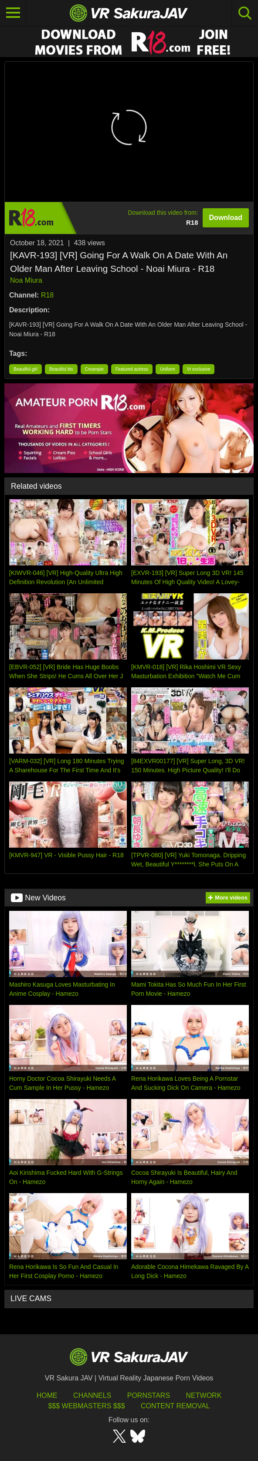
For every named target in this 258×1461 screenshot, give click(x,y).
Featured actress (131, 369)
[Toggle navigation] (13, 13)
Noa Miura (26, 280)
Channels (92, 1395)
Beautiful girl (25, 369)
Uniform (167, 369)
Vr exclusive (198, 369)
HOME (47, 1395)
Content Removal (175, 1406)
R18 (47, 295)
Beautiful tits (61, 369)
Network (204, 1395)
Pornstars (148, 1395)
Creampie (94, 369)
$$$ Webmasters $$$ (86, 1406)
